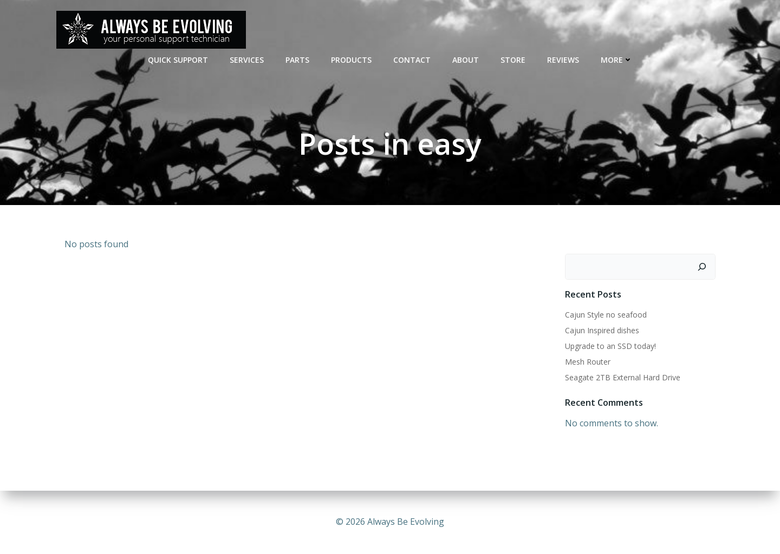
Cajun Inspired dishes (602, 330)
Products (351, 60)
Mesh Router (587, 362)
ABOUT (465, 60)
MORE (617, 60)
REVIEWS (563, 60)
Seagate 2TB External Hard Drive (622, 377)
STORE (512, 60)
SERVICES (247, 60)
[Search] (702, 266)
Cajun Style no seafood (606, 314)
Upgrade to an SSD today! (610, 346)
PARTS (297, 60)
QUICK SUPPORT (178, 60)
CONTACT (412, 60)
